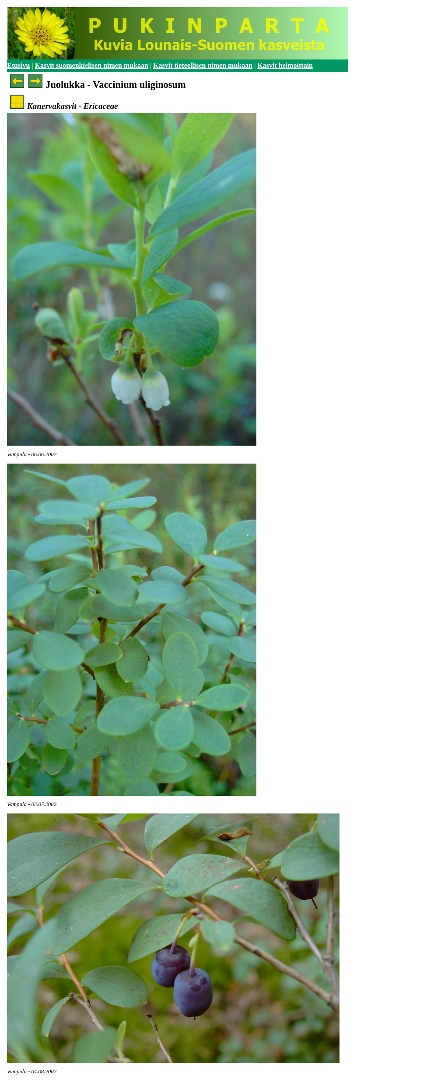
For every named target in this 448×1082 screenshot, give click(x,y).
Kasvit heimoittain (285, 65)
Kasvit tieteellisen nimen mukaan (202, 65)
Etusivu (18, 65)
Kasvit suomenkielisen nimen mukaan (91, 65)
